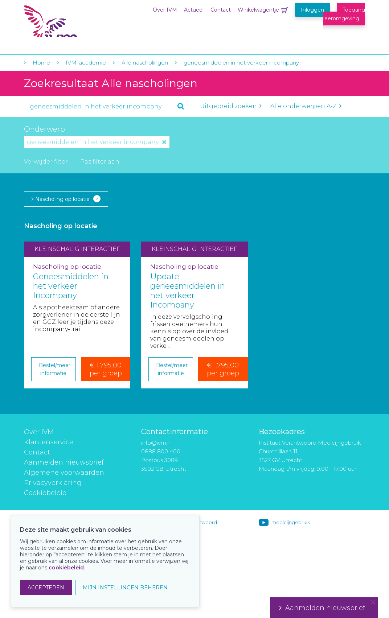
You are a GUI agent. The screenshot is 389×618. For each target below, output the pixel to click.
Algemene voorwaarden (64, 473)
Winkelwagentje (258, 10)
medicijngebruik (290, 522)
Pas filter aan (99, 161)
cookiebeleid (66, 567)
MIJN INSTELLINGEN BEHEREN (125, 587)
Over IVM (165, 10)
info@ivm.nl (156, 442)
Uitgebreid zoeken (231, 106)
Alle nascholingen (145, 62)
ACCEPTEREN (46, 587)
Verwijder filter (46, 161)
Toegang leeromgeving (344, 14)
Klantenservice (48, 442)
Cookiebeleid (45, 493)
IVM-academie (86, 62)
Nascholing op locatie (66, 198)
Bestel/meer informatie (54, 369)
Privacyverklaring (53, 483)
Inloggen (312, 10)
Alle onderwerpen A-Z (305, 106)
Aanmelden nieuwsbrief (64, 462)
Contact (220, 10)
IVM (68, 21)
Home (41, 62)
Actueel (194, 10)
